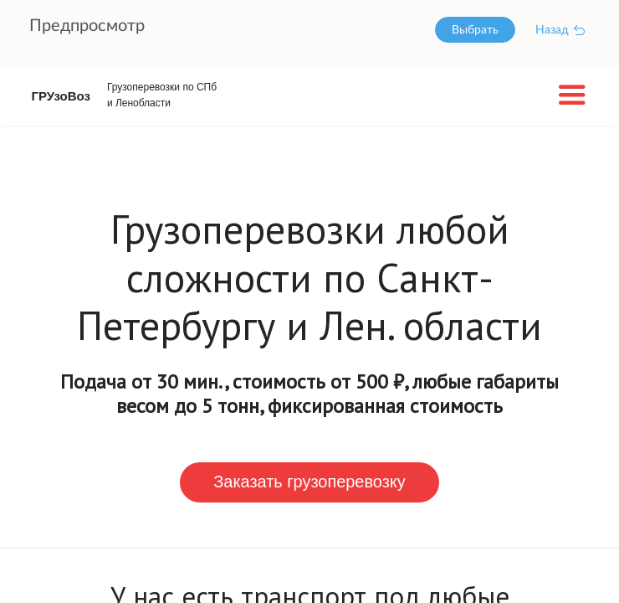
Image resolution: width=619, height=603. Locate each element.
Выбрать (475, 29)
